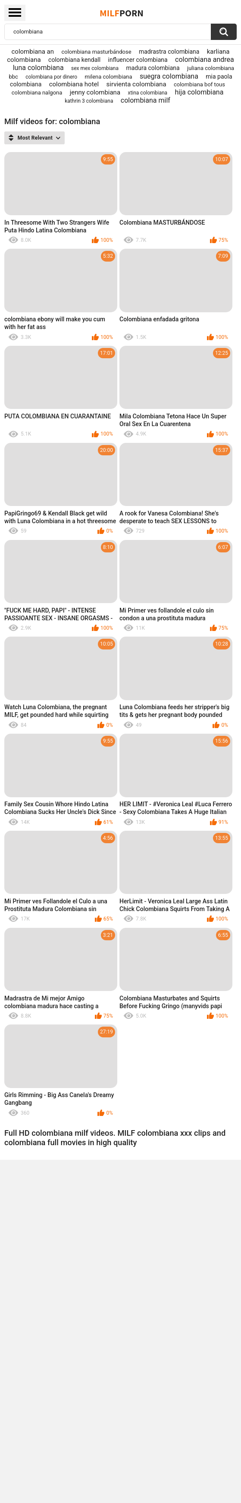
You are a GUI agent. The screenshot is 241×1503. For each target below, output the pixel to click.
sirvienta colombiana (136, 84)
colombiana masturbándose (96, 52)
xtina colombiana (147, 93)
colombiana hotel (74, 84)
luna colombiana (38, 68)
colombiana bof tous (199, 84)
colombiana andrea (204, 59)
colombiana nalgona (37, 92)
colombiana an (32, 51)
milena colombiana (108, 76)
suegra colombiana (169, 76)
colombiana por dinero (51, 77)
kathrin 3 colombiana (89, 101)
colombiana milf (145, 100)
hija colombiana (199, 92)
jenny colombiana (95, 92)
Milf (122, 13)
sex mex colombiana (95, 68)
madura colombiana (152, 67)
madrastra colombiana (169, 51)
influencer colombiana (138, 59)
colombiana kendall (74, 59)
